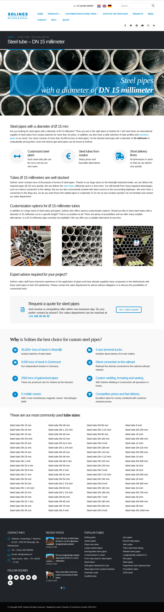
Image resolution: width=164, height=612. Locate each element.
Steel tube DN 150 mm (98, 479)
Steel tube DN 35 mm (20, 510)
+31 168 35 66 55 (39, 316)
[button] (61, 587)
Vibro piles (127, 544)
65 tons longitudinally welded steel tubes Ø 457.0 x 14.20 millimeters (67, 558)
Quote (65, 20)
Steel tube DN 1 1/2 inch (60, 429)
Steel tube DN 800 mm (136, 501)
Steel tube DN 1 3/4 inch (60, 447)
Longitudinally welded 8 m (135, 555)
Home (40, 14)
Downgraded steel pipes (95, 551)
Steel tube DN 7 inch (97, 497)
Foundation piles (130, 569)
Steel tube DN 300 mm (136, 438)
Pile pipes (127, 558)
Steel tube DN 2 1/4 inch (60, 483)
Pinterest (22, 577)
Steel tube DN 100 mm (98, 438)
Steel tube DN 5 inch (97, 470)
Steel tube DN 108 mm (98, 447)
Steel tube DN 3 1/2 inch (99, 429)
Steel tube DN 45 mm (59, 452)
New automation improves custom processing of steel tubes (67, 575)
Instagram (34, 577)
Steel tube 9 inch (133, 425)
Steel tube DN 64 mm (59, 497)
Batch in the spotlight (115, 14)
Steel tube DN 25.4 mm (21, 465)
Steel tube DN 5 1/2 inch (99, 474)
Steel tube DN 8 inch (97, 510)
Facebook (10, 577)
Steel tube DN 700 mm (136, 492)
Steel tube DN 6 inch (97, 483)
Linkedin (10, 582)
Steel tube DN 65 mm (59, 501)
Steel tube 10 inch (134, 434)
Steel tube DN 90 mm (97, 434)
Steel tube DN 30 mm (20, 483)
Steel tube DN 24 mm (20, 452)
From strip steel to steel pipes (98, 558)
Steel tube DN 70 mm (59, 506)
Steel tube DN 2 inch (58, 470)
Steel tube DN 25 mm (20, 456)
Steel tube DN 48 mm (59, 456)
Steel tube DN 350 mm (136, 452)
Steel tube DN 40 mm (59, 434)
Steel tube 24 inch (134, 488)
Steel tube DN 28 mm (20, 479)
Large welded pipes (93, 548)
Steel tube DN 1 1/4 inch (22, 488)
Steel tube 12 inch (134, 443)
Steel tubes (89, 562)
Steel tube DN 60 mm (59, 488)
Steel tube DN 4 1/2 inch (99, 456)
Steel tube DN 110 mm (98, 452)
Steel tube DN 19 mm (20, 434)
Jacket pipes (90, 541)
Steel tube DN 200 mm (98, 506)
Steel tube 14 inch (134, 456)
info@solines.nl (25, 554)
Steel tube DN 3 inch (58, 510)
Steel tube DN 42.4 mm (60, 443)
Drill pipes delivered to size (96, 565)
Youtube (28, 577)
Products (53, 14)
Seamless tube (91, 572)
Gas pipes (127, 537)
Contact (42, 20)
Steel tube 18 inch (134, 470)
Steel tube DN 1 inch (20, 461)
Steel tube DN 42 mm (59, 438)
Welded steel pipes (131, 551)
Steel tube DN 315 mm (136, 447)
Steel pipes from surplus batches (99, 569)
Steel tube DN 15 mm (20, 425)
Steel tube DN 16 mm (20, 429)
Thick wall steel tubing (133, 548)
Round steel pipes (131, 541)
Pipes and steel (91, 544)
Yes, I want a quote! (129, 309)
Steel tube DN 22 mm (20, 447)
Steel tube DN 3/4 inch (21, 438)
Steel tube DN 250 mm (136, 429)
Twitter (16, 577)
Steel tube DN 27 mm (20, 474)
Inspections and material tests (136, 565)
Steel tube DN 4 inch (97, 443)
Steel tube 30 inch (134, 497)
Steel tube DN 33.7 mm (21, 501)
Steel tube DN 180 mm (98, 501)
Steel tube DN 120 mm (98, 461)
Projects (138, 14)
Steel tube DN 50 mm (59, 465)
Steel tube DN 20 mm (20, 443)
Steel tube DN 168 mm (98, 492)
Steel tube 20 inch (134, 479)
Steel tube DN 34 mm (20, 506)
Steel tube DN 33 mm (20, 497)
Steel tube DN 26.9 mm (21, 470)
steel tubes (69, 186)
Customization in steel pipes (80, 14)
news (151, 14)
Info (53, 20)
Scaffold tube (90, 576)
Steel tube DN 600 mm (136, 483)
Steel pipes (128, 562)
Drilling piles (90, 537)
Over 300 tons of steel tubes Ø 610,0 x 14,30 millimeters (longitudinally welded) (67, 541)
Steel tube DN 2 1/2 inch (60, 492)
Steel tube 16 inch (134, 465)
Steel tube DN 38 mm (59, 425)
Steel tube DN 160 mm (98, 488)
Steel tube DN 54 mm (59, 479)
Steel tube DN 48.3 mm (60, 461)
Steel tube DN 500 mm (136, 474)
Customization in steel (94, 555)
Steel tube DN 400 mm (136, 461)
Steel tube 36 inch (134, 506)
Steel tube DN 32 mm (20, 492)
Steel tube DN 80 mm (97, 425)
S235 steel (128, 572)
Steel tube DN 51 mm (59, 474)
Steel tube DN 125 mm (98, 465)
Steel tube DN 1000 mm (137, 510)
